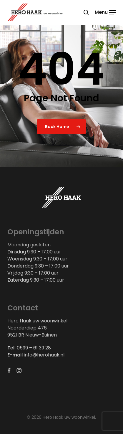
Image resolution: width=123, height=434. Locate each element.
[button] (105, 12)
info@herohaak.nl (44, 354)
